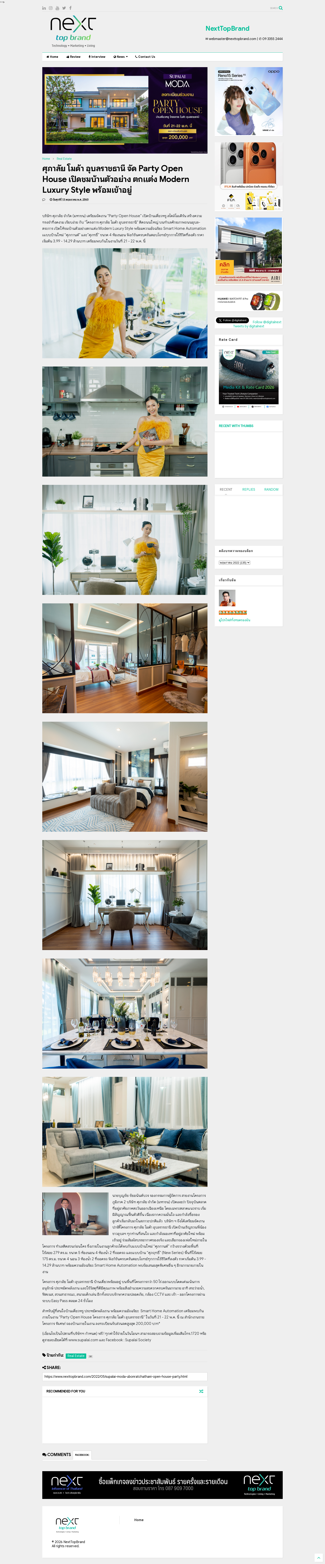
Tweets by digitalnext (248, 326)
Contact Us (145, 57)
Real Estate (64, 159)
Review (73, 57)
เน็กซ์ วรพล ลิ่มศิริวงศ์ (233, 613)
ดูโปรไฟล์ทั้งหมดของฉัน (234, 620)
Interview (97, 57)
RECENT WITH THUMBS (236, 426)
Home (52, 57)
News (121, 57)
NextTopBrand (227, 28)
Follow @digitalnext (267, 322)
